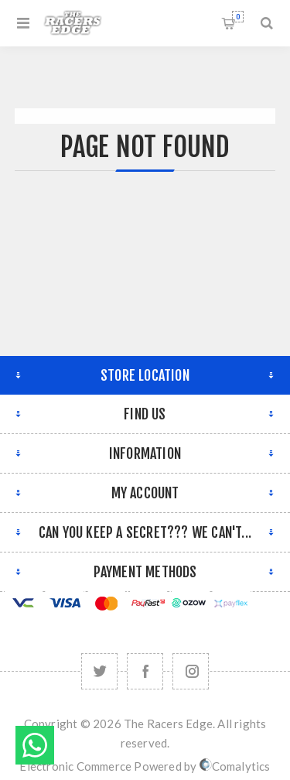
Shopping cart (238, 16)
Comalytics (235, 766)
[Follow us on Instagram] (190, 671)
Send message (34, 745)
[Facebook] (145, 671)
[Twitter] (99, 671)
